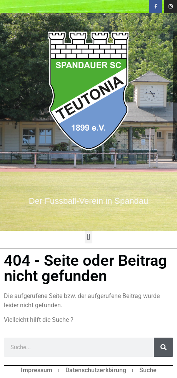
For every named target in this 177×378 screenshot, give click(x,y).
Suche (148, 370)
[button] (88, 237)
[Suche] (163, 347)
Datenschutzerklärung (95, 370)
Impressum (36, 370)
